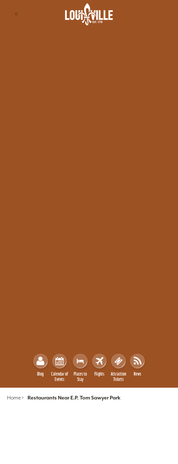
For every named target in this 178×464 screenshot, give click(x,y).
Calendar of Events (59, 368)
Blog (40, 365)
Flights (99, 365)
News (137, 365)
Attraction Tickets (118, 368)
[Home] (89, 14)
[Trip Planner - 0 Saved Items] (16, 14)
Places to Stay (80, 368)
